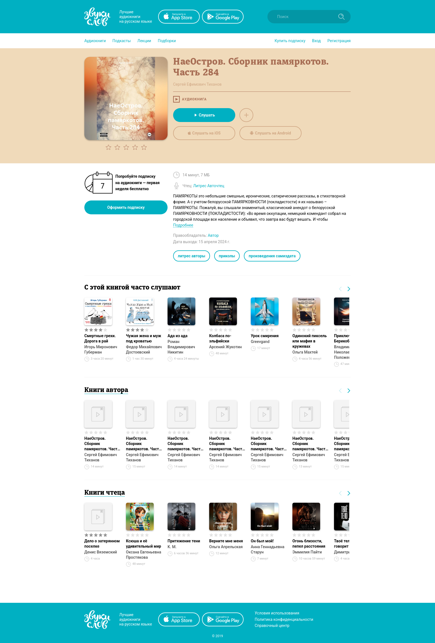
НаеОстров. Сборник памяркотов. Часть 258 (185, 444)
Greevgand (260, 341)
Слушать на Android (270, 133)
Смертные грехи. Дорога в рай (100, 338)
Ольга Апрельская (226, 547)
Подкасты (121, 41)
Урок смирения (265, 336)
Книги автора (106, 390)
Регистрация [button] (339, 41)
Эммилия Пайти (307, 552)
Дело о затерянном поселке (102, 543)
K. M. (172, 547)
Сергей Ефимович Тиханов (100, 457)
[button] (95, 41)
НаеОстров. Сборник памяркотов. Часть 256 (268, 444)
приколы (227, 256)
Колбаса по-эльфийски (220, 338)
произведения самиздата (272, 256)
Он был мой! (262, 541)
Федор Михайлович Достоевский (144, 349)
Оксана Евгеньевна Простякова (143, 555)
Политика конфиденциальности (284, 619)
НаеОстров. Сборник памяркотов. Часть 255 (102, 444)
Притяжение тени (184, 541)
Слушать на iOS (204, 133)
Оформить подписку (126, 207)
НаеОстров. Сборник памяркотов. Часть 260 (226, 444)
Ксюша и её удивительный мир (143, 543)
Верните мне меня (226, 541)
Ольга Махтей (305, 352)
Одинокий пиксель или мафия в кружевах (309, 341)
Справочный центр (272, 625)
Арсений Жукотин (225, 347)
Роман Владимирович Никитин (181, 346)
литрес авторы (191, 256)
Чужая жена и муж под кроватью (143, 338)
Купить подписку (290, 41)
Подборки (167, 41)
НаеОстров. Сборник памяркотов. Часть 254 (310, 444)
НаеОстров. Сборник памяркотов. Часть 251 (143, 444)
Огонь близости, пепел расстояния (308, 543)
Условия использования (277, 613)
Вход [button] (316, 41)
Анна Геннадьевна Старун (267, 549)
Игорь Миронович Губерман (100, 349)
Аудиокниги (95, 41)
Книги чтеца (104, 493)
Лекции (144, 41)
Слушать (204, 115)
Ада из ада (178, 336)
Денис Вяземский (100, 552)
